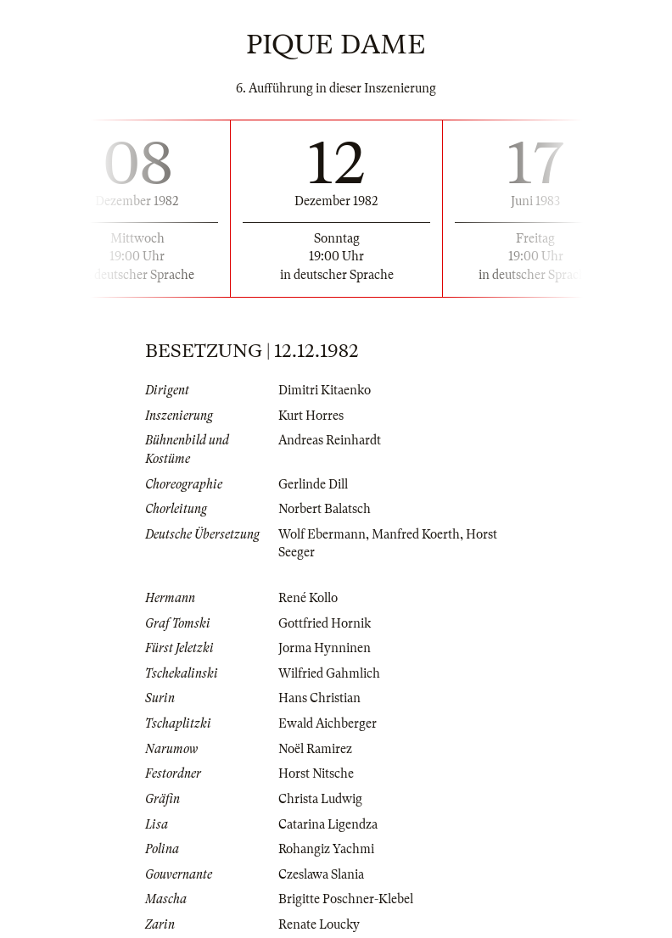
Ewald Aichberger (327, 723)
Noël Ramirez (315, 749)
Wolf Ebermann (322, 534)
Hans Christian (319, 698)
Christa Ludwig (320, 799)
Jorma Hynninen (324, 648)
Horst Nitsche (316, 773)
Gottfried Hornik (324, 623)
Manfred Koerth (416, 534)
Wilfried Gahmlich (329, 673)
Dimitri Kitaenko (324, 390)
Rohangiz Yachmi (326, 849)
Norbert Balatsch (324, 509)
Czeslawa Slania (321, 874)
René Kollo (308, 598)
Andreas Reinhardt (329, 440)
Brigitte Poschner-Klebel (345, 899)
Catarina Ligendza (328, 824)
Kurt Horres (311, 415)
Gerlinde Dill (313, 484)
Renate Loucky (319, 924)
